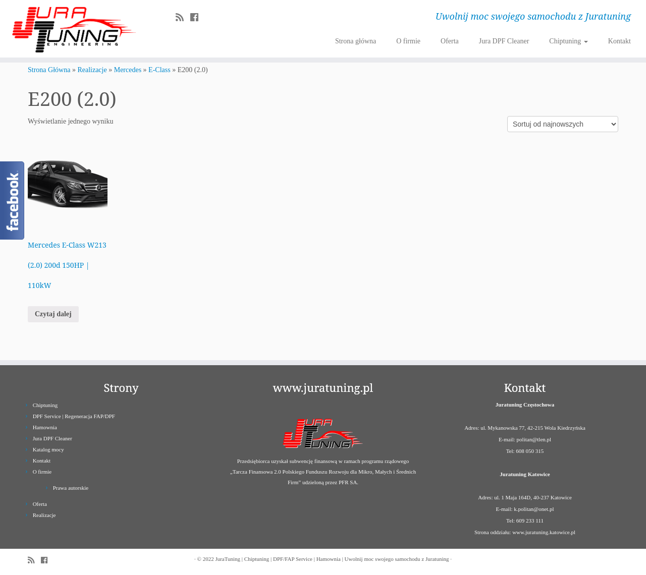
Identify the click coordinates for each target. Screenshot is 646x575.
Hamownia (45, 427)
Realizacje (91, 70)
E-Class (159, 70)
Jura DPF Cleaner (504, 41)
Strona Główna (49, 70)
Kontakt (619, 41)
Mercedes (127, 70)
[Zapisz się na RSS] (183, 18)
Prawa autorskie (71, 488)
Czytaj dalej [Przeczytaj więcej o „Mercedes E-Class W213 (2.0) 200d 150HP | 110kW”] (53, 314)
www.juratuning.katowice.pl (543, 532)
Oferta (450, 41)
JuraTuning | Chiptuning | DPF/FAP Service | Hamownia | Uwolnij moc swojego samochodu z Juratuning (332, 559)
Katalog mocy (48, 449)
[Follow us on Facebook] (197, 18)
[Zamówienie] (562, 124)
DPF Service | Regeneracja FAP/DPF (74, 416)
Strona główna (355, 41)
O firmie (408, 41)
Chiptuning (568, 41)
